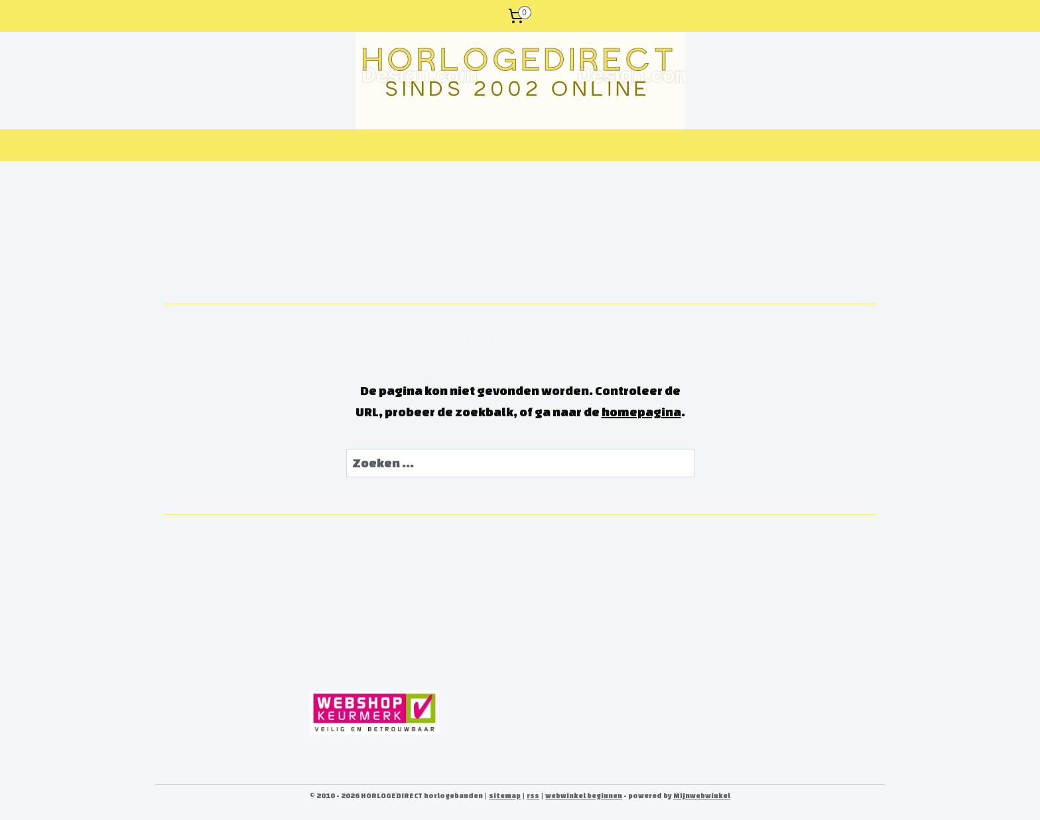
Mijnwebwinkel (701, 795)
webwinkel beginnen (583, 795)
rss (533, 795)
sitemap (505, 795)
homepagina (641, 411)
